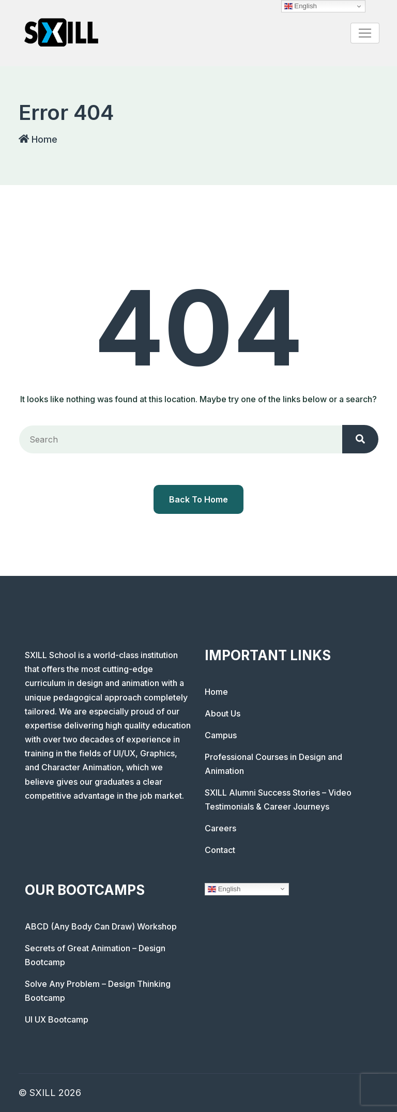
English (224, 889)
